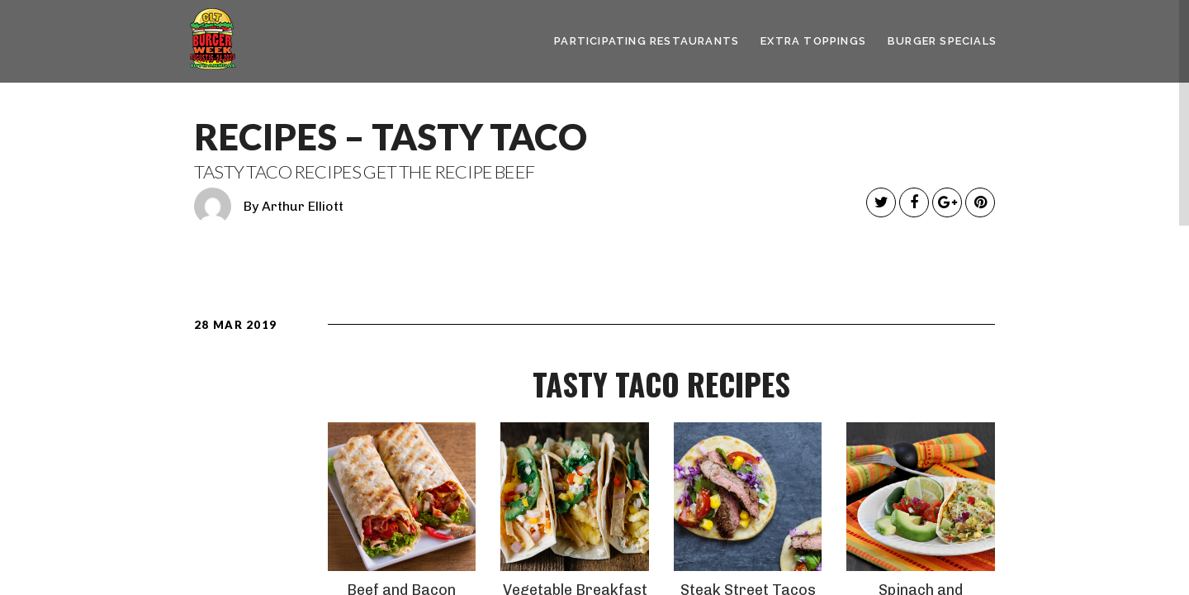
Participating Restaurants (646, 41)
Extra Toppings (813, 41)
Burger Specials (942, 41)
